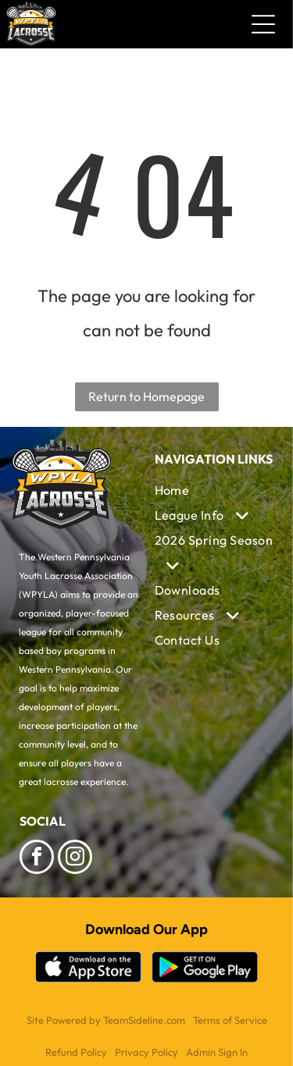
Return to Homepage (146, 396)
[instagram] (75, 859)
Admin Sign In (217, 1052)
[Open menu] (263, 24)
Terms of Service (230, 1020)
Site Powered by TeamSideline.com (106, 1020)
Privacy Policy (146, 1052)
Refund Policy (76, 1052)
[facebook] (37, 859)
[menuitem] (214, 490)
